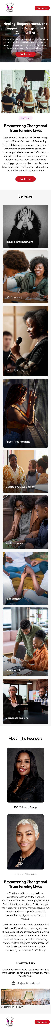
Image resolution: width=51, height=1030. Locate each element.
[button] (26, 118)
